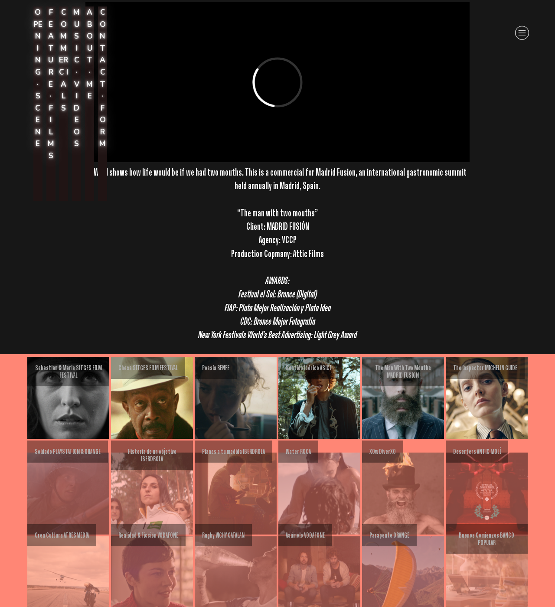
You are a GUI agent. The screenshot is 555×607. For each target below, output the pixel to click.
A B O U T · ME (89, 54)
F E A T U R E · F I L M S (51, 83)
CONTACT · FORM (102, 78)
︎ (522, 33)
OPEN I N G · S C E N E (37, 78)
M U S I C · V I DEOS (76, 78)
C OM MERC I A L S (63, 60)
